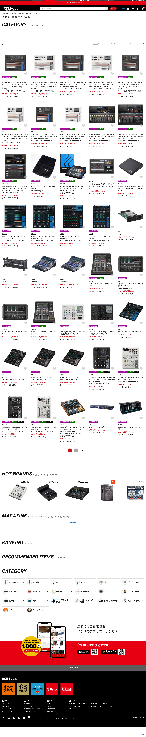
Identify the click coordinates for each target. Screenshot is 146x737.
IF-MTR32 (121, 239)
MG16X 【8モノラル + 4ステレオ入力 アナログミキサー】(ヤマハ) (73, 383)
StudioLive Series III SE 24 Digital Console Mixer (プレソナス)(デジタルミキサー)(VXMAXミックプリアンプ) (130, 141)
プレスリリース (84, 727)
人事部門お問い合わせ (30, 721)
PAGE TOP (74, 677)
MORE (73, 530)
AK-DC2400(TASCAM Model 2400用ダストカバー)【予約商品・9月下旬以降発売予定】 (131, 193)
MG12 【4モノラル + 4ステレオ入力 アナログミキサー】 (101, 242)
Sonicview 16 (35, 287)
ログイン (131, 2)
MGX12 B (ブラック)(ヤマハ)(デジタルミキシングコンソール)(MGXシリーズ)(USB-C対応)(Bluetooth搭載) (44, 141)
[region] (73, 497)
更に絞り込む (86, 50)
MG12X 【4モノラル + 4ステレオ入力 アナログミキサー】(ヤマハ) (44, 383)
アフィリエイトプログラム (9, 721)
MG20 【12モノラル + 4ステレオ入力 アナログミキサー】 (15, 242)
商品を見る (135, 732)
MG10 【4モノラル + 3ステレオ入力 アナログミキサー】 (72, 242)
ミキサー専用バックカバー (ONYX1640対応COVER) (43, 192)
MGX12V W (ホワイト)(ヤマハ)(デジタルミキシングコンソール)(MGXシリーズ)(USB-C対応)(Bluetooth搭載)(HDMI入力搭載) (15, 142)
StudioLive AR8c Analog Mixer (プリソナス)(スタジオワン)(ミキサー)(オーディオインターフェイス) (72, 193)
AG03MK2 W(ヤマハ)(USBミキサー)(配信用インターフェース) (43, 433)
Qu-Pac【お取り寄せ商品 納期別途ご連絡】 (130, 433)
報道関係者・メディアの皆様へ (33, 718)
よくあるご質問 (6, 718)
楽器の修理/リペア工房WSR (99, 713)
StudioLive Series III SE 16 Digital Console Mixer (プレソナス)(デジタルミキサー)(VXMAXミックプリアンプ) (15, 193)
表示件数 (133, 50)
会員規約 (73, 727)
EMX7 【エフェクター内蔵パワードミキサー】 (15, 338)
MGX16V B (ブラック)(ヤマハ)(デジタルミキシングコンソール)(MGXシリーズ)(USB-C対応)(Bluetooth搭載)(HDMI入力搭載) (15, 91)
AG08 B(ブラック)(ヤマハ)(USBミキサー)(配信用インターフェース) (101, 338)
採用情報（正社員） (52, 718)
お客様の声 (27, 713)
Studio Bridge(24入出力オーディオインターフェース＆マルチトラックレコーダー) (102, 191)
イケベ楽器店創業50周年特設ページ (73, 6)
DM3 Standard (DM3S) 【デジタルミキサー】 (44, 338)
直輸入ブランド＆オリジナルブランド (101, 715)
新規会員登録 (140, 2)
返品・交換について (7, 715)
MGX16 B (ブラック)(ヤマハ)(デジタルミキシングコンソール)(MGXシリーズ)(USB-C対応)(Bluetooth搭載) (73, 90)
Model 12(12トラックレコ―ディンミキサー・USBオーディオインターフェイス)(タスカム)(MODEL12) (73, 434)
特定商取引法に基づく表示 (61, 727)
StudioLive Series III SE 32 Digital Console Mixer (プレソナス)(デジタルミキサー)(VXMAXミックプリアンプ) (102, 141)
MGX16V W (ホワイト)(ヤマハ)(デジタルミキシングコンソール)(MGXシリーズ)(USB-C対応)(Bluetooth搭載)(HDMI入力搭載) (44, 91)
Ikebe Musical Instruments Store (78, 713)
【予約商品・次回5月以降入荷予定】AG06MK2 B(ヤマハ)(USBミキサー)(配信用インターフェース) (102, 384)
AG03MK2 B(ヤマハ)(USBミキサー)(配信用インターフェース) (14, 433)
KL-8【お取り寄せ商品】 (97, 432)
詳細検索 (107, 13)
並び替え (101, 50)
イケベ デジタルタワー (75, 718)
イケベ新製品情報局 (74, 715)
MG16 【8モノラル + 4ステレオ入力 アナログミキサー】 (43, 242)
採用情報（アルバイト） (53, 721)
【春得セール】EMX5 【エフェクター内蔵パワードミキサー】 (130, 290)
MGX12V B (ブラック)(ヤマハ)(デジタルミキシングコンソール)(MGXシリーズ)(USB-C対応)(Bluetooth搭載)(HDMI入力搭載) (130, 91)
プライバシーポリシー (44, 727)
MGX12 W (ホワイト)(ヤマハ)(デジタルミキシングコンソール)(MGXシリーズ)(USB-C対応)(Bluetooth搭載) (72, 141)
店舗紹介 (49, 715)
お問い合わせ (28, 715)
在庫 (116, 50)
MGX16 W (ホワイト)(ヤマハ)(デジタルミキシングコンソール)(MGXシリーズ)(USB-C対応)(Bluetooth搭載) (101, 90)
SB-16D (4, 287)
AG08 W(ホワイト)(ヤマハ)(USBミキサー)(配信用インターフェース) (72, 338)
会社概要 (49, 713)
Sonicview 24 (64, 287)
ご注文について (6, 713)
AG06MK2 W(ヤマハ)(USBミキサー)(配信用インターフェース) (130, 383)
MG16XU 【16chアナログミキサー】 (130, 337)
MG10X (4, 382)
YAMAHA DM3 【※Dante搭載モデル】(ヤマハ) (101, 290)
